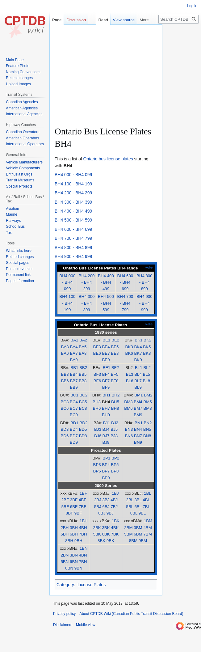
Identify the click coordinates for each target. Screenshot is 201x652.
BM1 (138, 395)
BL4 (138, 374)
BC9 (74, 415)
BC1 (74, 395)
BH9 (106, 415)
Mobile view (85, 625)
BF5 (114, 374)
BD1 (74, 423)
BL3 (129, 374)
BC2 (83, 395)
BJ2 (114, 423)
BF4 (106, 374)
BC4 (74, 402)
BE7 (106, 353)
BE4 (106, 347)
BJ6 (97, 436)
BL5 (146, 374)
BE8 (115, 353)
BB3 (65, 374)
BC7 (74, 408)
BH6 (97, 408)
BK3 (129, 347)
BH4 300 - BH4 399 (73, 202)
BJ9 (106, 442)
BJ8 (114, 436)
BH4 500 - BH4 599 (73, 220)
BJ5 (114, 429)
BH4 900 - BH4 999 (73, 256)
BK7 (138, 353)
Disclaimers (62, 625)
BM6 (128, 408)
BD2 (83, 423)
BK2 (147, 340)
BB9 (73, 387)
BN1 (139, 423)
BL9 (138, 387)
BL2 (147, 367)
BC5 (83, 402)
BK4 (138, 347)
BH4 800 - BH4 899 (73, 247)
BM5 (147, 402)
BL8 (146, 381)
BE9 (106, 360)
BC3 (65, 402)
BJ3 (97, 429)
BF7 (106, 381)
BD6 (65, 436)
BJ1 (106, 423)
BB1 (74, 367)
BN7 (138, 436)
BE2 (115, 340)
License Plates (91, 584)
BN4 (138, 429)
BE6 (97, 353)
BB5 (82, 374)
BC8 (83, 408)
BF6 (97, 381)
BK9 (138, 360)
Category (65, 584)
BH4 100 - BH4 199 (73, 183)
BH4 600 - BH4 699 (73, 229)
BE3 (97, 347)
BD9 (74, 442)
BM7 (138, 408)
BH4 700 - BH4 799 (73, 238)
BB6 (65, 381)
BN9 (138, 442)
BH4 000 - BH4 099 (73, 174)
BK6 (129, 353)
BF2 (115, 367)
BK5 (147, 347)
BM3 (128, 402)
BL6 (129, 381)
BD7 (74, 436)
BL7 (138, 381)
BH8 (115, 408)
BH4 (106, 402)
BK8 (147, 353)
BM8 (147, 408)
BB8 (82, 381)
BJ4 (106, 429)
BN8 (147, 436)
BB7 (73, 381)
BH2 (115, 395)
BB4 (73, 374)
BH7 (106, 408)
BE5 (115, 347)
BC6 (65, 408)
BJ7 (106, 436)
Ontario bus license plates (108, 158)
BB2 (83, 367)
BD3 (65, 429)
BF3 (97, 374)
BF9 (106, 387)
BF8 (114, 381)
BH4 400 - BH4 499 (73, 211)
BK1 (138, 340)
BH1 (107, 395)
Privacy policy (64, 614)
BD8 (83, 436)
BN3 (129, 429)
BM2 (148, 395)
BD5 (83, 429)
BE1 (106, 340)
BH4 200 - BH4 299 (73, 192)
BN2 (148, 423)
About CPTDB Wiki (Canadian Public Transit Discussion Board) (131, 614)
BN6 (129, 436)
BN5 (147, 429)
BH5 (115, 402)
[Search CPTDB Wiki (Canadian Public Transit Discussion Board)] (178, 19)
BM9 (138, 415)
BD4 (74, 429)
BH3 (97, 402)
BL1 (138, 367)
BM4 (138, 402)
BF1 (106, 367)
